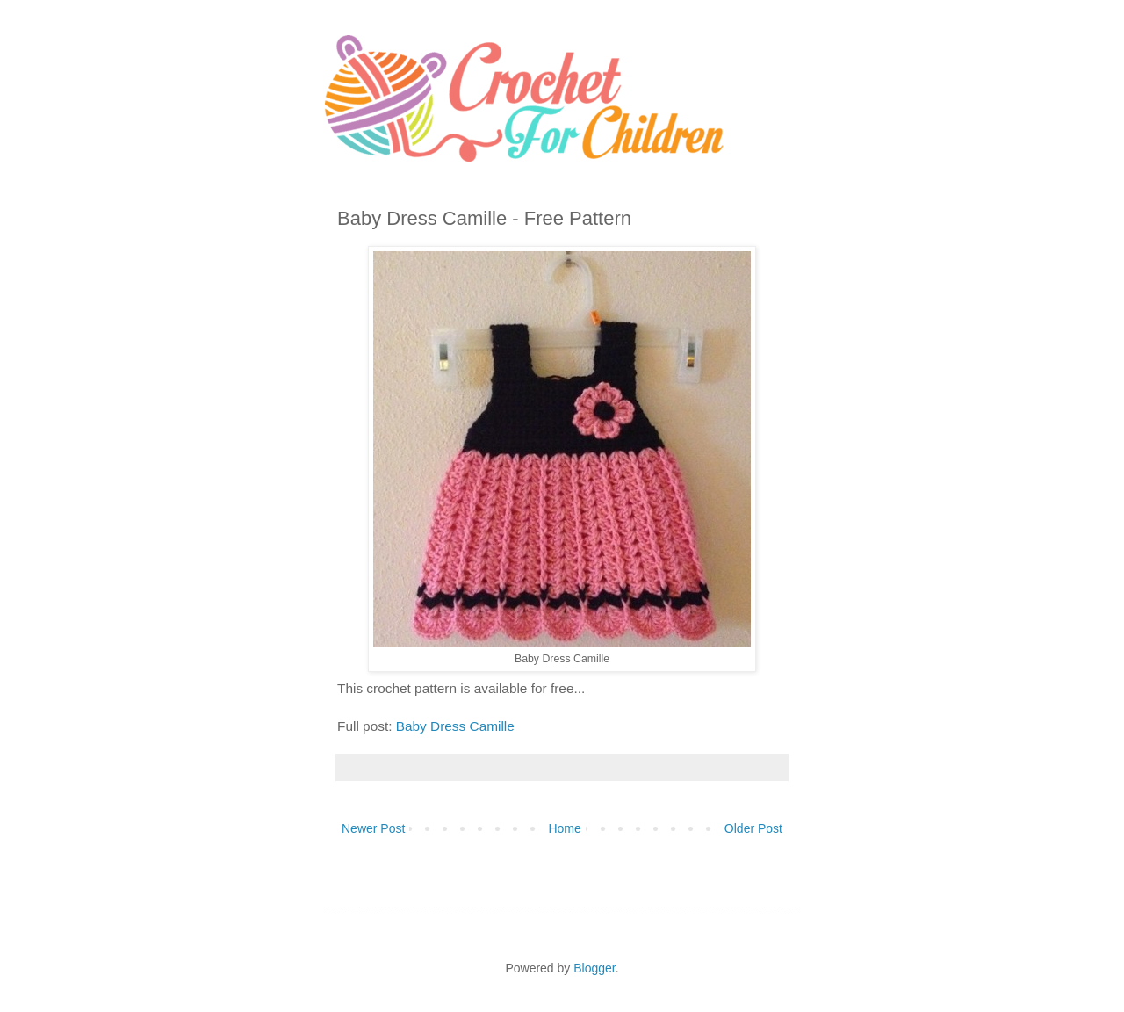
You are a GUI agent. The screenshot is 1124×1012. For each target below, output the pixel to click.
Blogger (594, 968)
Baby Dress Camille (457, 726)
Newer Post (373, 828)
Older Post (753, 828)
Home (564, 828)
